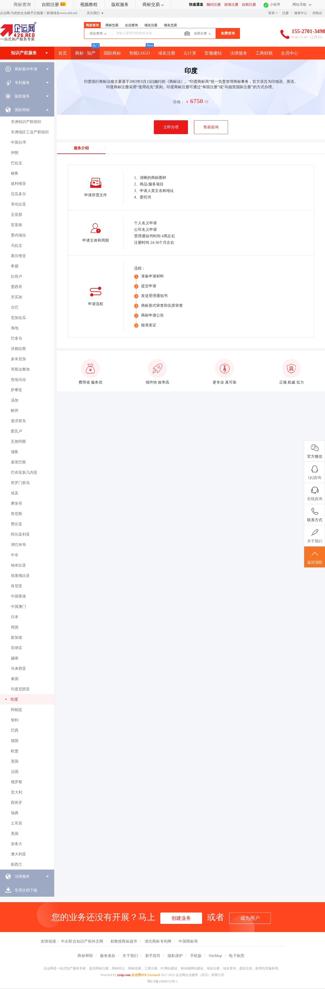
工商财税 (264, 53)
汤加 (14, 400)
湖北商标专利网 (158, 941)
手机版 (196, 955)
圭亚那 (16, 215)
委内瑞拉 (18, 235)
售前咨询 (211, 127)
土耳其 (16, 823)
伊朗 (14, 153)
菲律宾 (16, 648)
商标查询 (22, 4)
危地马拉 (18, 380)
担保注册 (231, 4)
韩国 (14, 627)
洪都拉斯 (18, 349)
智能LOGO (139, 53)
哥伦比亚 (18, 204)
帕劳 (14, 411)
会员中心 (289, 53)
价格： (178, 102)
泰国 (14, 679)
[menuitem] (27, 69)
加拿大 (16, 844)
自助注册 (54, 4)
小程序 (275, 4)
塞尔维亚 (18, 256)
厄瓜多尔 (18, 194)
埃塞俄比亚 (20, 576)
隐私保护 (175, 955)
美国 (14, 834)
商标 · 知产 (85, 53)
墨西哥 (16, 287)
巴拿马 (16, 338)
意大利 (16, 792)
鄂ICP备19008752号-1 (162, 981)
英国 (14, 761)
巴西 (14, 730)
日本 (14, 617)
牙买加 (16, 297)
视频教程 (89, 4)
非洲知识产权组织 (26, 122)
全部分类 (203, 34)
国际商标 (112, 53)
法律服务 (238, 53)
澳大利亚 (18, 854)
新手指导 (153, 955)
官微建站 (213, 53)
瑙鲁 (14, 452)
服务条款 (107, 955)
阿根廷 (16, 710)
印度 (14, 699)
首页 (62, 53)
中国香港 (18, 596)
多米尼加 (18, 359)
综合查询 (98, 34)
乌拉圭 (16, 246)
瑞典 (14, 813)
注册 (285, 13)
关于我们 (130, 955)
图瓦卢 (16, 431)
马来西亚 (18, 668)
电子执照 (236, 955)
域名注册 (150, 25)
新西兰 (16, 864)
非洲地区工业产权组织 (30, 132)
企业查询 (131, 25)
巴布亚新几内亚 (24, 472)
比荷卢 (16, 276)
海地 (14, 328)
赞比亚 (16, 524)
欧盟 (14, 751)
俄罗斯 (16, 782)
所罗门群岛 (20, 483)
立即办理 (170, 127)
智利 (14, 720)
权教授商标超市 (124, 941)
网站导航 (301, 4)
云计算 (189, 53)
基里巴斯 (18, 462)
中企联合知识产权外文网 (82, 941)
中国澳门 (18, 607)
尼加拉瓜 (18, 318)
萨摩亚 (16, 390)
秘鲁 (14, 173)
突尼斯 (16, 514)
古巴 (14, 307)
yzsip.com (124, 975)
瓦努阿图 (18, 442)
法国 (14, 772)
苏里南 (16, 225)
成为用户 (250, 918)
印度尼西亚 (20, 689)
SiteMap (215, 955)
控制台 (317, 13)
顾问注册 (214, 4)
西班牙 (16, 803)
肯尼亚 (16, 586)
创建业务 (181, 918)
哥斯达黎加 (20, 369)
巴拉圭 (16, 163)
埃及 (14, 493)
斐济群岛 (18, 421)
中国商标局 (188, 941)
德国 (14, 741)
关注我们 (95, 13)
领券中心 (300, 13)
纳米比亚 (18, 565)
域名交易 (170, 25)
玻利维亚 (18, 184)
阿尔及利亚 (20, 534)
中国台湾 (18, 142)
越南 (14, 658)
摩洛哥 (16, 503)
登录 (271, 13)
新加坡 (16, 638)
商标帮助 (85, 955)
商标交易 (153, 4)
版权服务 (120, 4)
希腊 (14, 266)
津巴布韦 (18, 545)
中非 (14, 555)
